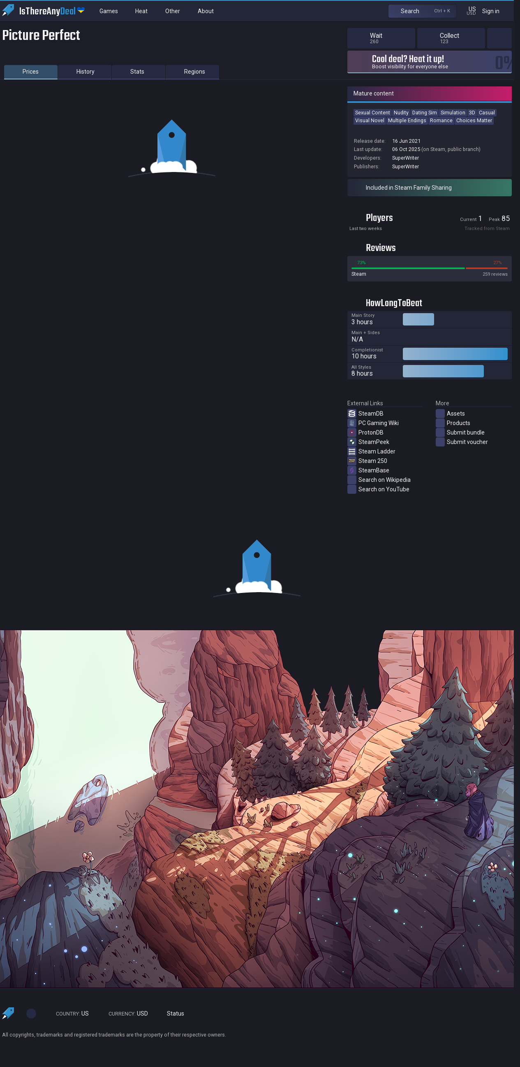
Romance (441, 120)
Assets (450, 413)
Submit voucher (462, 441)
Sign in (496, 11)
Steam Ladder (371, 451)
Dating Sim (424, 112)
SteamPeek (368, 441)
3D (472, 112)
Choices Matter (474, 120)
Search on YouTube (378, 489)
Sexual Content (372, 112)
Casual (487, 112)
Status (172, 1013)
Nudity (401, 112)
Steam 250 (367, 460)
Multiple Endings (407, 120)
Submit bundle (460, 432)
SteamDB (365, 413)
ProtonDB (365, 432)
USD (124, 1013)
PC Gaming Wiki (373, 423)
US (69, 1013)
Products (453, 423)
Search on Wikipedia (379, 479)
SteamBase (368, 470)
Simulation (453, 112)
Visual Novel (369, 120)
